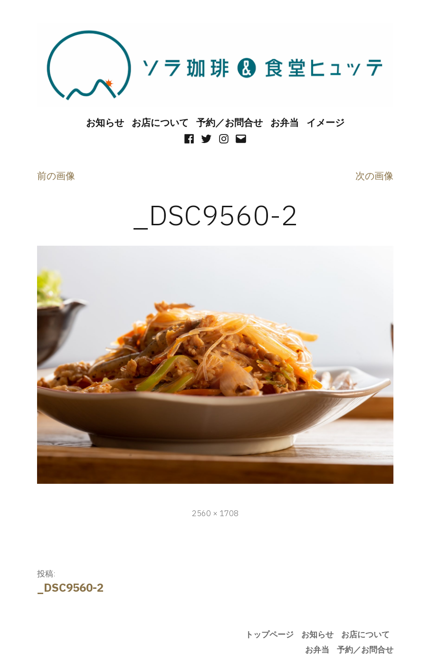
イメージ (325, 122)
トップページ (269, 634)
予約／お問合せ (229, 122)
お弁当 (284, 122)
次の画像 (374, 175)
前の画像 (56, 175)
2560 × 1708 (215, 513)
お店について (160, 122)
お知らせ (105, 122)
